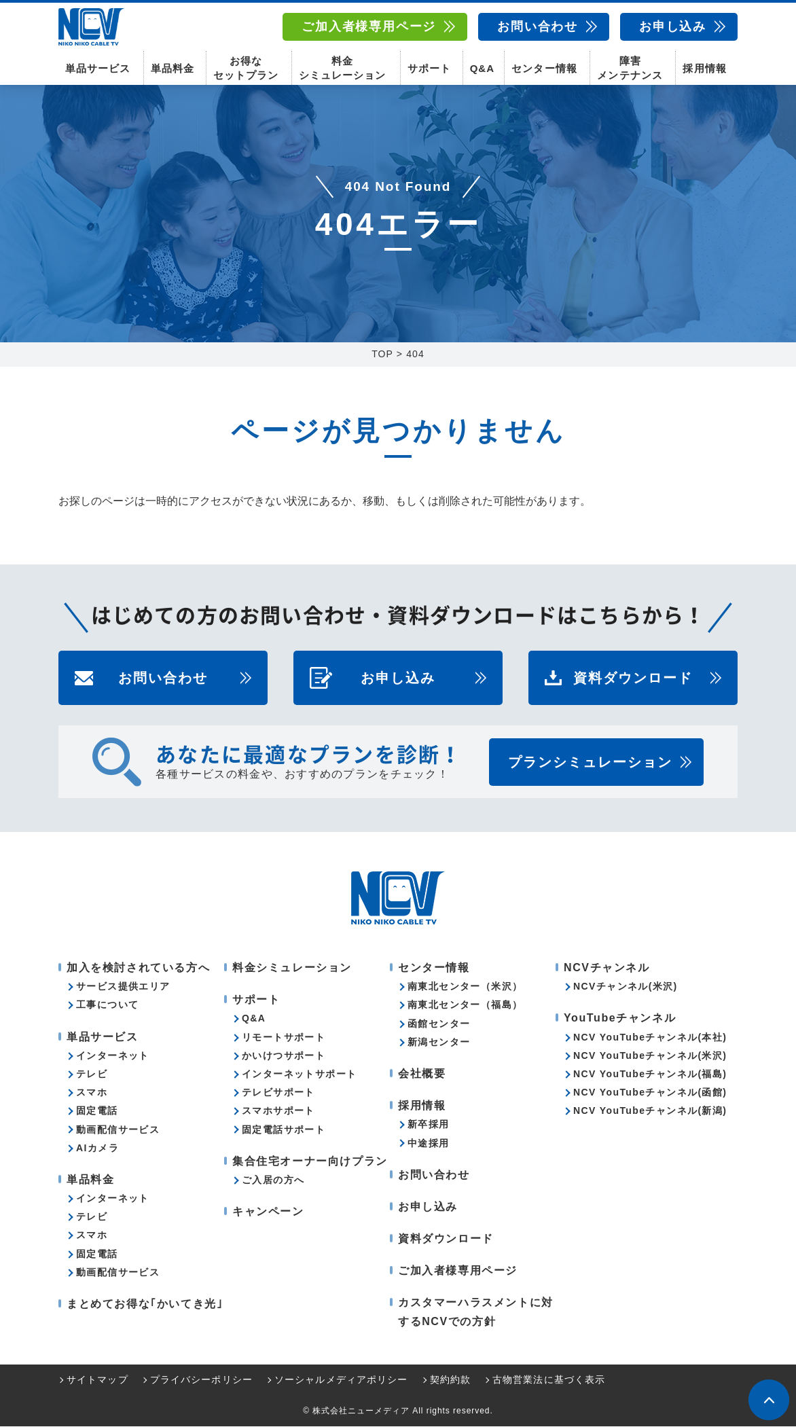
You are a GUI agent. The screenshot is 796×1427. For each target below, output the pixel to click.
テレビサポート (278, 1092)
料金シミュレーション (342, 68)
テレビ (91, 1074)
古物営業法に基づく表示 (548, 1380)
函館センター (439, 1024)
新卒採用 (429, 1124)
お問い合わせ (537, 26)
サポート (429, 68)
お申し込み (672, 26)
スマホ (91, 1092)
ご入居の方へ (273, 1180)
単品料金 (172, 68)
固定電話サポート (283, 1129)
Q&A (482, 68)
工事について (107, 1005)
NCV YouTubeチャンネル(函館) (650, 1092)
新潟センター (439, 1042)
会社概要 (422, 1074)
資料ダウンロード (633, 678)
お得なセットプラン (245, 68)
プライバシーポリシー (201, 1380)
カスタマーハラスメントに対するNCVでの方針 (476, 1312)
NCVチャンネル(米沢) (625, 986)
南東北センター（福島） (465, 1005)
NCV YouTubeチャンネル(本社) (650, 1037)
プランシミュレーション (590, 762)
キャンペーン (268, 1212)
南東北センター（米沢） (465, 986)
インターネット (112, 1056)
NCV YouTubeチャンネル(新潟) (650, 1111)
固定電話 (97, 1111)
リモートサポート (283, 1037)
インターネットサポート (299, 1074)
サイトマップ (97, 1380)
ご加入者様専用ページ (369, 26)
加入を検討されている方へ (138, 968)
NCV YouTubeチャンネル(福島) (650, 1074)
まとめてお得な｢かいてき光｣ (145, 1304)
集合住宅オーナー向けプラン (310, 1162)
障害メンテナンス (629, 68)
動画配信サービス (118, 1129)
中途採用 (429, 1143)
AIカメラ (97, 1148)
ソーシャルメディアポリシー (341, 1380)
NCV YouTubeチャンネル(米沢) (650, 1056)
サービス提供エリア (123, 986)
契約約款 (450, 1380)
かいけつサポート (283, 1056)
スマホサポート (278, 1111)
